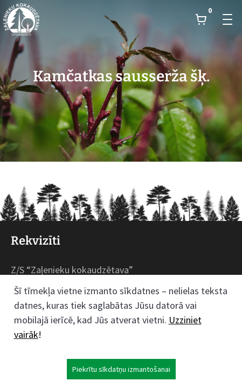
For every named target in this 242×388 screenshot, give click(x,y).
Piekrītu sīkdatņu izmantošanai (121, 369)
